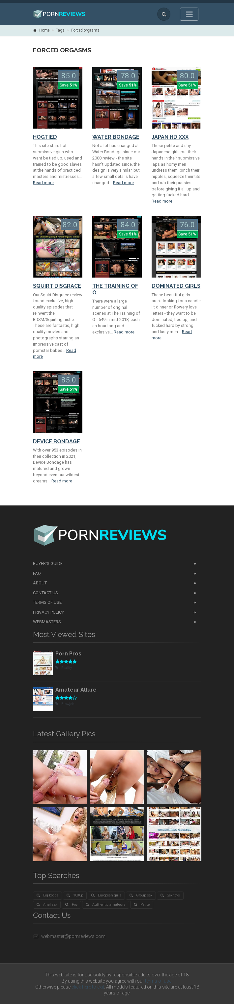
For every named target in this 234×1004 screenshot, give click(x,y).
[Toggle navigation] (189, 14)
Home (41, 30)
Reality (63, 668)
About (40, 582)
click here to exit (88, 987)
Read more (43, 182)
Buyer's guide (48, 563)
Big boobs (47, 895)
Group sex (141, 895)
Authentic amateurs (106, 904)
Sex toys (170, 895)
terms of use (158, 981)
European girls (106, 895)
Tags (60, 30)
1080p (75, 895)
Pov (71, 904)
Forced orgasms (85, 30)
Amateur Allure (76, 690)
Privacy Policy (48, 612)
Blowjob (64, 704)
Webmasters (47, 621)
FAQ (37, 573)
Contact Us (45, 592)
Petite (142, 904)
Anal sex (47, 904)
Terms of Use (47, 602)
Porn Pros (68, 653)
